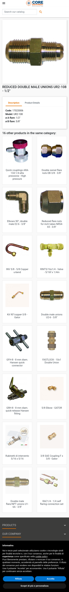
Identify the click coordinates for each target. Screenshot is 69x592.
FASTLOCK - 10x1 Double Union (51, 361)
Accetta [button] (50, 579)
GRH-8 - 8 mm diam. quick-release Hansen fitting (17, 410)
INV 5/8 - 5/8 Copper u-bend (17, 270)
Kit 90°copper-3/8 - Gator (17, 316)
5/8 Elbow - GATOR (52, 407)
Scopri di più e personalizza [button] (34, 586)
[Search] (19, 12)
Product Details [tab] (32, 103)
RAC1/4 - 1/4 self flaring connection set (51, 502)
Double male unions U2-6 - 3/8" (51, 316)
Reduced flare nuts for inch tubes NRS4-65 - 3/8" (52, 224)
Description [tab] (13, 103)
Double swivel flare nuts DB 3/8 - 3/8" (52, 171)
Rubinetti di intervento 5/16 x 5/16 (17, 457)
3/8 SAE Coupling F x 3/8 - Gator (51, 457)
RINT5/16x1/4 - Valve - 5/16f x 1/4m (51, 270)
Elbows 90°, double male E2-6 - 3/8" (17, 222)
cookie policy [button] (41, 556)
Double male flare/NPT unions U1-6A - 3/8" (17, 504)
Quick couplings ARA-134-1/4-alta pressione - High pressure (17, 174)
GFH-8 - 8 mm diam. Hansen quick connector (17, 362)
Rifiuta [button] (18, 579)
